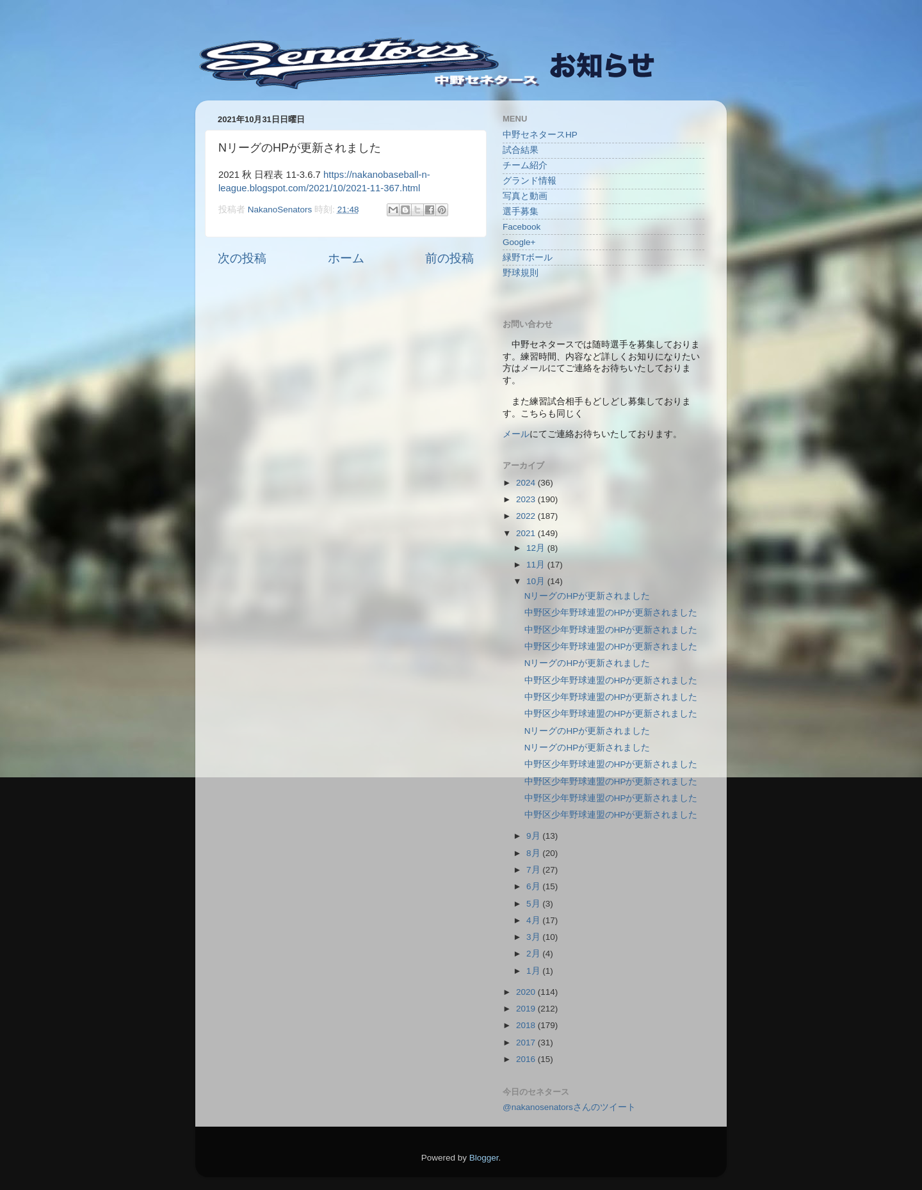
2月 (534, 953)
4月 (534, 920)
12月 (536, 548)
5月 (534, 903)
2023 (527, 499)
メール (516, 434)
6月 (534, 886)
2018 (527, 1025)
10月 (536, 581)
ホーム (346, 258)
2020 (527, 992)
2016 (527, 1059)
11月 (536, 564)
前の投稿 (449, 258)
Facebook (521, 227)
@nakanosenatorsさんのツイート (569, 1107)
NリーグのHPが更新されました (587, 596)
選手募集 (520, 211)
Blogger (484, 1157)
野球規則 (520, 273)
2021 (527, 533)
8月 (534, 853)
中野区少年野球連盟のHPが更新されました (611, 612)
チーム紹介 (525, 165)
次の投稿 (242, 258)
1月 (534, 971)
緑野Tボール (528, 257)
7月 (534, 870)
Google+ (519, 242)
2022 (527, 516)
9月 (534, 836)
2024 (527, 483)
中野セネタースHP (540, 134)
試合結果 (520, 150)
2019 (527, 1008)
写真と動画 (525, 196)
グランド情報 (529, 181)
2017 (527, 1042)
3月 (534, 937)
